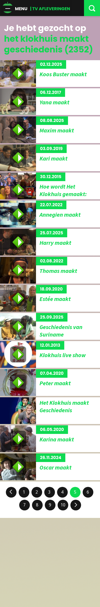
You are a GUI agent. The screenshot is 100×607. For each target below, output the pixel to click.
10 (63, 504)
